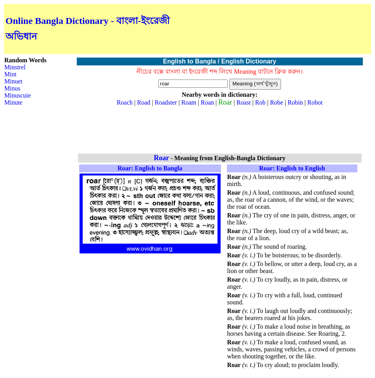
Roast (243, 102)
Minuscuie (17, 95)
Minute (13, 102)
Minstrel (14, 67)
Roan (207, 102)
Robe (276, 102)
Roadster (166, 102)
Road (143, 102)
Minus (12, 88)
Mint (10, 74)
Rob (260, 102)
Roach (125, 102)
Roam (188, 102)
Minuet (13, 81)
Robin (295, 102)
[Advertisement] (278, 29)
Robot (314, 102)
